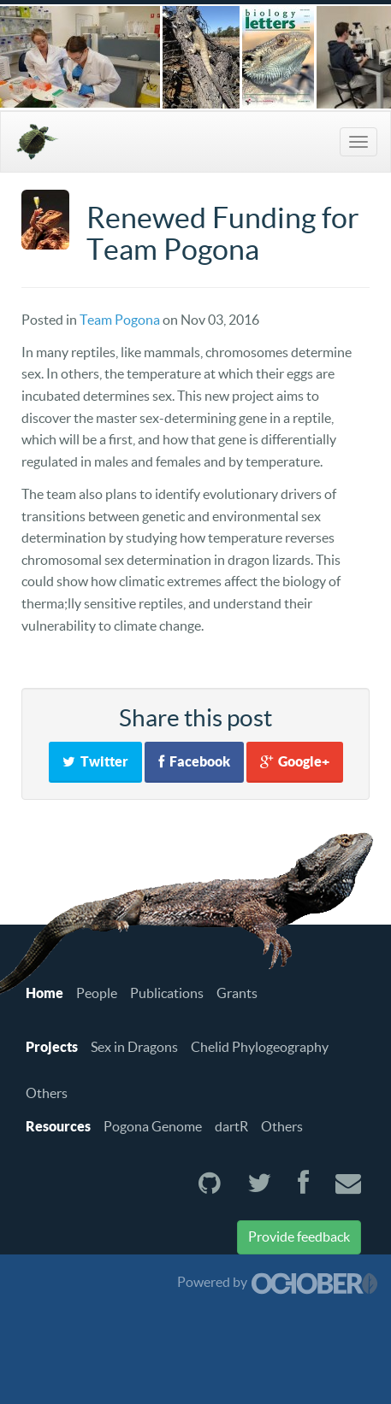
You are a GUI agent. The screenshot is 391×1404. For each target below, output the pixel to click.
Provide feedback (299, 1236)
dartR (231, 1126)
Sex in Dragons (134, 1046)
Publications (167, 993)
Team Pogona (120, 319)
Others (47, 1093)
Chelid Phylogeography (260, 1046)
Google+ (294, 761)
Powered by (277, 1281)
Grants (237, 993)
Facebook (194, 761)
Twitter (95, 761)
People (96, 993)
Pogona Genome (153, 1126)
